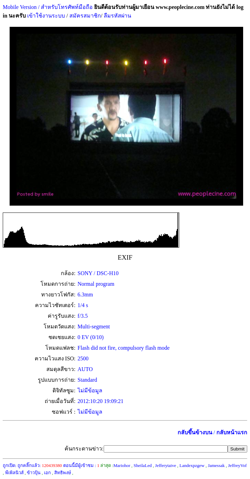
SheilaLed (143, 465)
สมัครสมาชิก (85, 16)
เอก (47, 472)
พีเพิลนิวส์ (14, 472)
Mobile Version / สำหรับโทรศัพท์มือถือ (48, 7)
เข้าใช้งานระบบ (45, 16)
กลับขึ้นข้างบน (195, 432)
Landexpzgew (191, 465)
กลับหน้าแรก (231, 432)
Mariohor (121, 465)
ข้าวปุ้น (34, 472)
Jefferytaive (165, 465)
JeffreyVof (237, 465)
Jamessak (216, 465)
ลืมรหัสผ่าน (116, 16)
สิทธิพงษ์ (62, 472)
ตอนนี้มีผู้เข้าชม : (81, 465)
